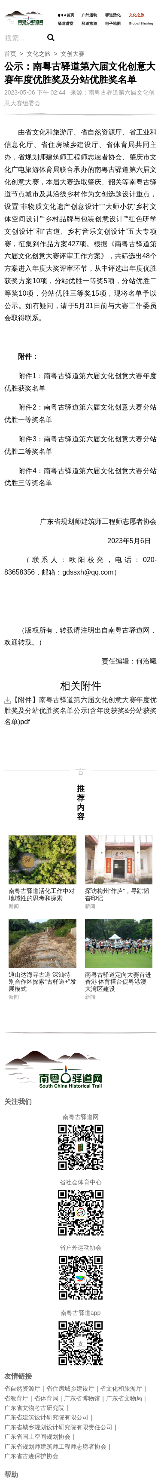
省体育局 (46, 1398)
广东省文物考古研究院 (34, 1407)
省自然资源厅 (22, 1388)
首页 (70, 15)
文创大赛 (73, 53)
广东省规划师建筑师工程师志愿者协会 (55, 1446)
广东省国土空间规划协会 (37, 1436)
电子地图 (113, 23)
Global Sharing (140, 23)
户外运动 (89, 15)
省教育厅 (16, 1398)
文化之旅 (136, 15)
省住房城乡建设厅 (70, 1388)
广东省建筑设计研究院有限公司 (46, 1417)
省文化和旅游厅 (121, 1388)
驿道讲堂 (65, 23)
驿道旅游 (89, 23)
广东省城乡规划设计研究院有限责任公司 (58, 1427)
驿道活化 (113, 15)
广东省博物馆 (82, 1398)
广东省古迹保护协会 (31, 1455)
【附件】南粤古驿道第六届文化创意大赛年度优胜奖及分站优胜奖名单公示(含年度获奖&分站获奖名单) (80, 710)
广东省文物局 (124, 1398)
